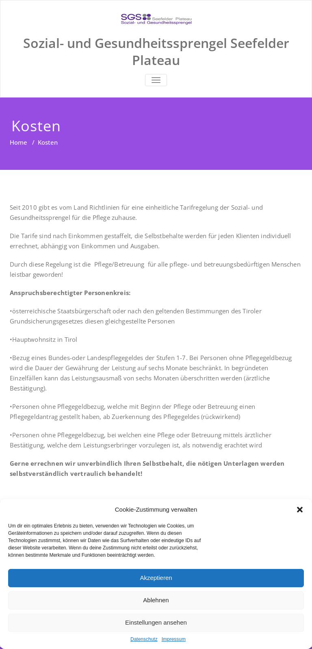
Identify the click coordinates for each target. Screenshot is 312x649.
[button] (300, 510)
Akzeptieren (156, 577)
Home (18, 142)
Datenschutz (144, 639)
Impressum (174, 639)
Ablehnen (156, 600)
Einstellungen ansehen (156, 622)
